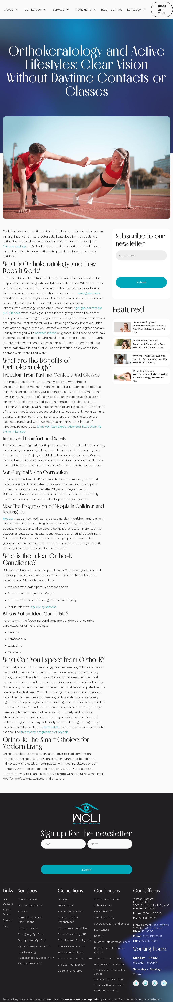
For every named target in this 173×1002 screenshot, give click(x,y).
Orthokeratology (14, 246)
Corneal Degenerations (72, 946)
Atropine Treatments (30, 963)
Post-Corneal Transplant (73, 928)
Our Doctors (8, 901)
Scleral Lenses (103, 905)
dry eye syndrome (43, 607)
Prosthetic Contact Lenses (109, 964)
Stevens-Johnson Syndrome (75, 958)
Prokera (22, 911)
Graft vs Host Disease (71, 964)
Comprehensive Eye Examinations (30, 920)
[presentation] (141, 268)
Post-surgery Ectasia (70, 911)
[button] (11, 9)
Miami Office (6, 912)
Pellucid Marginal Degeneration (68, 920)
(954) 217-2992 (162, 9)
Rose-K (98, 935)
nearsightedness (88, 293)
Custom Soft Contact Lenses (112, 941)
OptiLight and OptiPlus (32, 940)
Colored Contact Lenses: (109, 958)
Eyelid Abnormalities (70, 952)
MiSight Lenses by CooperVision (36, 957)
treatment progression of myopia (44, 732)
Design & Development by (57, 999)
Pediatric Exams (28, 928)
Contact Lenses (27, 899)
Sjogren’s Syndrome (70, 970)
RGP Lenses (101, 929)
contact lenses (45, 333)
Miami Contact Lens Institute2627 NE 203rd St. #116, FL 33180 (151, 928)
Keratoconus (65, 905)
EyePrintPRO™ (103, 911)
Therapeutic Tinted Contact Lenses (110, 972)
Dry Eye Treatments (30, 905)
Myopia (8, 518)
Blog (104, 9)
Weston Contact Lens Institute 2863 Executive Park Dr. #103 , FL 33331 (151, 903)
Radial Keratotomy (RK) (72, 934)
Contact (116, 9)
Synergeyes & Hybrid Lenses (111, 923)
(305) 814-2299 (152, 936)
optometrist (51, 727)
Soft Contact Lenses (107, 899)
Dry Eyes (63, 899)
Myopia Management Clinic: (34, 946)
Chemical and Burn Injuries (74, 940)
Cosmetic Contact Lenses (109, 979)
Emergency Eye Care (30, 934)
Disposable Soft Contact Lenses (109, 950)
